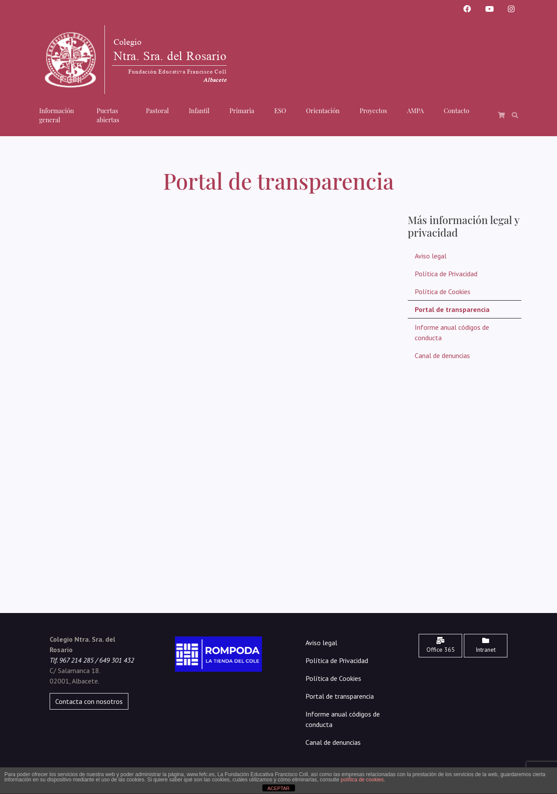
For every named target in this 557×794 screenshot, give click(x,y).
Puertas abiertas (108, 115)
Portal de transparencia (452, 309)
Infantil (199, 110)
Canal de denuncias (442, 355)
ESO (280, 110)
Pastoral (157, 110)
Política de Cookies (442, 291)
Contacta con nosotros (89, 701)
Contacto (457, 110)
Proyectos (373, 110)
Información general (56, 115)
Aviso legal (430, 255)
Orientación (322, 110)
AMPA (415, 110)
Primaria (241, 110)
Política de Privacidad (446, 273)
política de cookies (362, 780)
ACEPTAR (278, 788)
